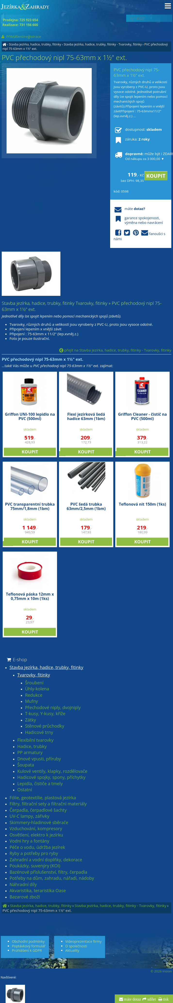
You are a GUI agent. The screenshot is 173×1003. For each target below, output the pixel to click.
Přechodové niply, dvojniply (53, 707)
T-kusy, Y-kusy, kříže (45, 713)
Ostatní (24, 789)
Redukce (33, 695)
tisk (165, 999)
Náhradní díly (23, 884)
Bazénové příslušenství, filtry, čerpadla (48, 872)
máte (129, 208)
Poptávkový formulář (28, 946)
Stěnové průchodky (44, 726)
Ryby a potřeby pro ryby (33, 853)
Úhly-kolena (37, 688)
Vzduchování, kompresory (35, 828)
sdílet (151, 999)
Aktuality (72, 950)
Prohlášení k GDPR (27, 950)
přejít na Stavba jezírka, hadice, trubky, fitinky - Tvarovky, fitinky (115, 350)
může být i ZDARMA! (141, 156)
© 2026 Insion (161, 971)
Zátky (30, 720)
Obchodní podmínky (28, 941)
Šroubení (34, 682)
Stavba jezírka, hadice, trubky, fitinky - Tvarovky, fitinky (103, 44)
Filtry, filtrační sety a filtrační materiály (48, 803)
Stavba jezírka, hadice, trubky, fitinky (35, 44)
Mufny (31, 701)
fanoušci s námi (139, 235)
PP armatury (29, 752)
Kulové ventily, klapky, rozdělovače (52, 771)
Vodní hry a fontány (29, 841)
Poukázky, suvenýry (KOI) (34, 865)
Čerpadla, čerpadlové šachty (38, 810)
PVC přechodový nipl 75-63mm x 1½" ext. (37, 910)
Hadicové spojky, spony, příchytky (51, 777)
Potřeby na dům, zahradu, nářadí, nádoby (51, 878)
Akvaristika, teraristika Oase (37, 890)
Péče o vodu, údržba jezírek (37, 847)
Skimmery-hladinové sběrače (38, 822)
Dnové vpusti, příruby (39, 759)
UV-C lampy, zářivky (29, 816)
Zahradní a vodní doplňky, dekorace (45, 859)
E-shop (16, 659)
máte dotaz (132, 999)
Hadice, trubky (32, 746)
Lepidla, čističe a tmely (40, 783)
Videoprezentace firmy (83, 941)
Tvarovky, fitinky (33, 675)
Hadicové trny (39, 732)
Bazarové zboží (24, 897)
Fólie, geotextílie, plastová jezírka (42, 797)
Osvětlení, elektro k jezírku (36, 835)
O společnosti (76, 946)
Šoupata (25, 765)
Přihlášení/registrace (21, 36)
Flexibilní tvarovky (35, 740)
